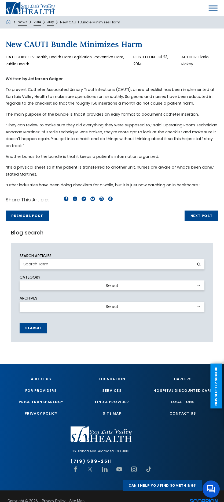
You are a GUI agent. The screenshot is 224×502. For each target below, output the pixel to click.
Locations (183, 402)
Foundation (112, 378)
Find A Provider (112, 402)
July (50, 22)
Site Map (112, 414)
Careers (183, 378)
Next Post (201, 215)
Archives (28, 298)
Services (112, 390)
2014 (37, 22)
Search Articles (36, 255)
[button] (213, 8)
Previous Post (27, 215)
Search (33, 327)
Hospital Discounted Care (182, 390)
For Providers (41, 390)
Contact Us (183, 414)
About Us (41, 378)
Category (30, 277)
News (22, 22)
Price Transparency (41, 402)
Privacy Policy (41, 414)
